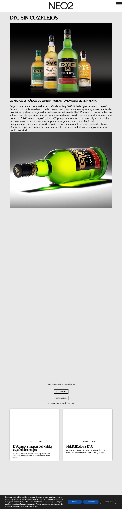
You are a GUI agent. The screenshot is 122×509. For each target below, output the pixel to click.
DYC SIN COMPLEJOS (34, 18)
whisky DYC (65, 106)
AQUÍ (35, 506)
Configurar (108, 502)
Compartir (61, 391)
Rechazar (91, 502)
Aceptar (75, 502)
